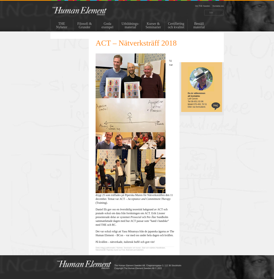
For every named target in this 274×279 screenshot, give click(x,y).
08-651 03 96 (197, 101)
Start (144, 248)
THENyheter (61, 25)
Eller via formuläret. (197, 107)
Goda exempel (107, 25)
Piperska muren (112, 250)
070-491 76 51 (200, 104)
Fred (123, 250)
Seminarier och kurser (132, 248)
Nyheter (120, 248)
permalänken (139, 250)
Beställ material (199, 25)
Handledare (160, 248)
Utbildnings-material (130, 25)
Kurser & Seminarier (153, 25)
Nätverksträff (101, 250)
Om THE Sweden (202, 6)
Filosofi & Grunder (84, 25)
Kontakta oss (218, 6)
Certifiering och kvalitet (176, 25)
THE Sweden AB (84, 11)
